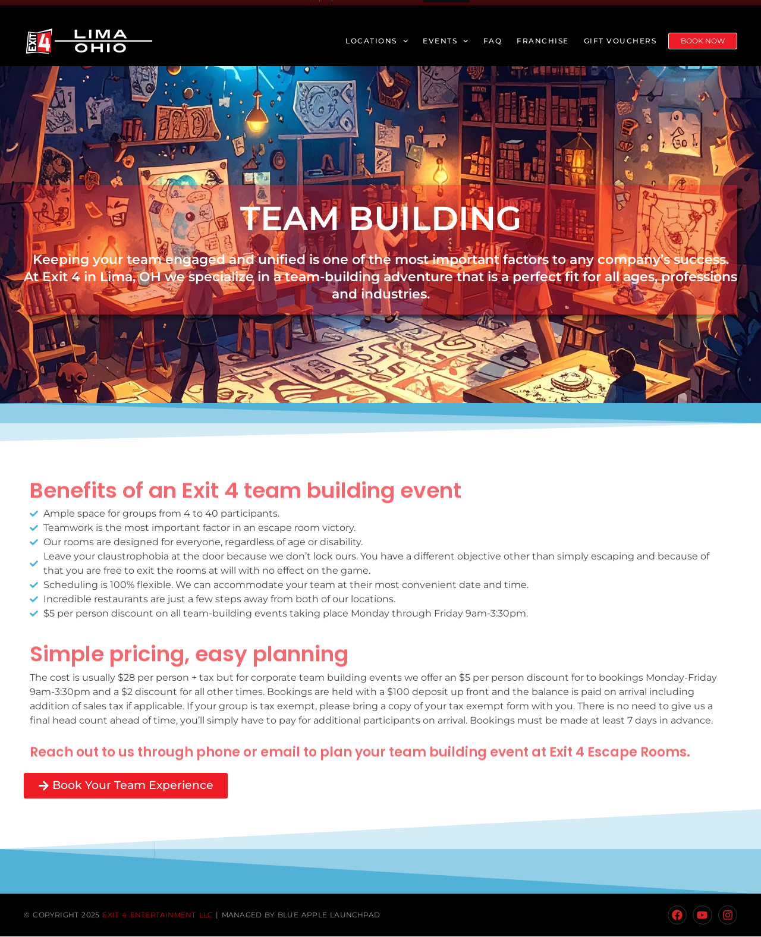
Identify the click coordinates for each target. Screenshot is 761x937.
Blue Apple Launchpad (329, 915)
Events (445, 41)
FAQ (492, 40)
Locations (376, 41)
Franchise (543, 40)
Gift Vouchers (620, 40)
